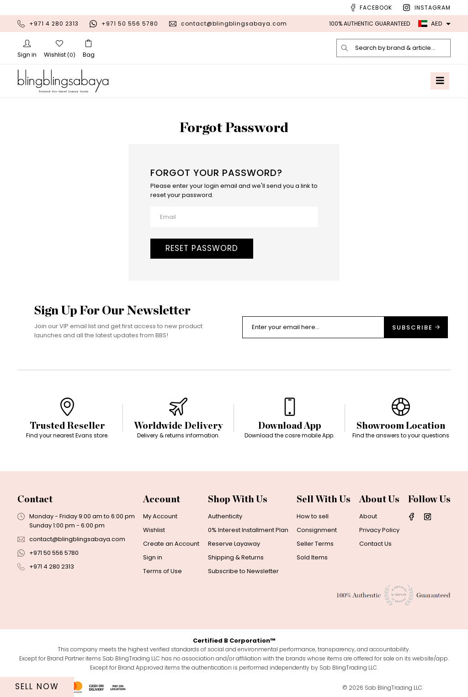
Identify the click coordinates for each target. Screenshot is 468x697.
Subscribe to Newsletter (243, 571)
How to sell (313, 516)
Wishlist (154, 530)
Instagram (433, 7)
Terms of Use (162, 571)
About (368, 516)
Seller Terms (315, 543)
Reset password (201, 248)
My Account (160, 516)
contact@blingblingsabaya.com (234, 23)
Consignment (317, 530)
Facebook (376, 7)
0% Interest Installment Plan (248, 530)
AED (430, 23)
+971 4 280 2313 (54, 23)
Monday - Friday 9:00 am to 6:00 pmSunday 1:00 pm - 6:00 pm (82, 521)
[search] (345, 48)
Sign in (152, 557)
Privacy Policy (379, 530)
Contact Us (375, 543)
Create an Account (171, 543)
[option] (67, 422)
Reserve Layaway (234, 543)
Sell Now (37, 686)
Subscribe (416, 327)
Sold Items (312, 557)
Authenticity (225, 516)
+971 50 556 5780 (129, 23)
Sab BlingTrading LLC (393, 688)
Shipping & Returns (236, 557)
